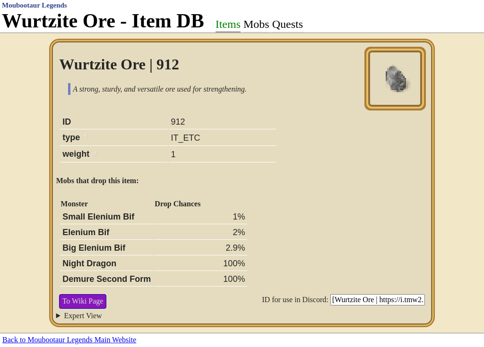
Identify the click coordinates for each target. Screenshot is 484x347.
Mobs (256, 24)
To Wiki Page (83, 301)
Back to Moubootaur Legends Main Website (69, 340)
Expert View (83, 316)
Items (228, 24)
